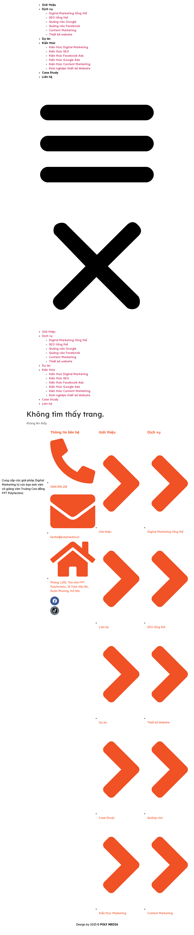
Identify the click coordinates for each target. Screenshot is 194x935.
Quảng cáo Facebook (64, 26)
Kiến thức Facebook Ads (66, 55)
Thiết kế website (60, 34)
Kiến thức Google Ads (64, 60)
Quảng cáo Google (62, 21)
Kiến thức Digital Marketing (68, 47)
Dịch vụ (47, 9)
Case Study (50, 72)
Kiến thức (48, 43)
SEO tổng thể (58, 17)
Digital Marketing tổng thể (68, 13)
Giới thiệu (49, 5)
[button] (97, 204)
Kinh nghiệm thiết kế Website (69, 68)
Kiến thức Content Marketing (69, 64)
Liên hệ (47, 77)
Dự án (46, 38)
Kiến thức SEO (59, 51)
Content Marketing (62, 30)
